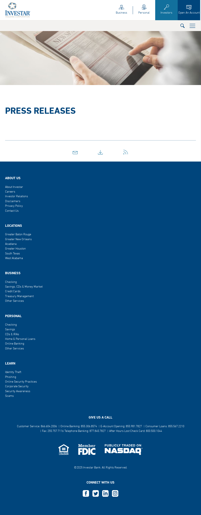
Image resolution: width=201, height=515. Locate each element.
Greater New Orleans (18, 239)
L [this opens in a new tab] (105, 493)
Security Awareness (17, 391)
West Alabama (14, 258)
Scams (9, 396)
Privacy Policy (14, 206)
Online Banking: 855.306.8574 (78, 426)
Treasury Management (19, 296)
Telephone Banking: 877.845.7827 (85, 431)
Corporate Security (17, 386)
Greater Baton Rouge (18, 234)
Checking (11, 282)
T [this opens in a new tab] (95, 493)
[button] (182, 25)
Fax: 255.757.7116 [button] (53, 431)
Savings (10, 329)
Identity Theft (13, 372)
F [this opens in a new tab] (86, 493)
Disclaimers (12, 201)
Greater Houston (15, 249)
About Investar (14, 187)
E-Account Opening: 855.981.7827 (121, 426)
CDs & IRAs (12, 334)
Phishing (10, 377)
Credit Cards (13, 291)
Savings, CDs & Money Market (24, 287)
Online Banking (14, 344)
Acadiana (11, 244)
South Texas (12, 253)
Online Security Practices (21, 382)
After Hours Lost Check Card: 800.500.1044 (135, 431)
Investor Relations (16, 196)
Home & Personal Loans (20, 339)
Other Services (14, 301)
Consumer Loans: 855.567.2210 (164, 426)
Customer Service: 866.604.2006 (37, 426)
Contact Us (12, 211)
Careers (10, 192)
